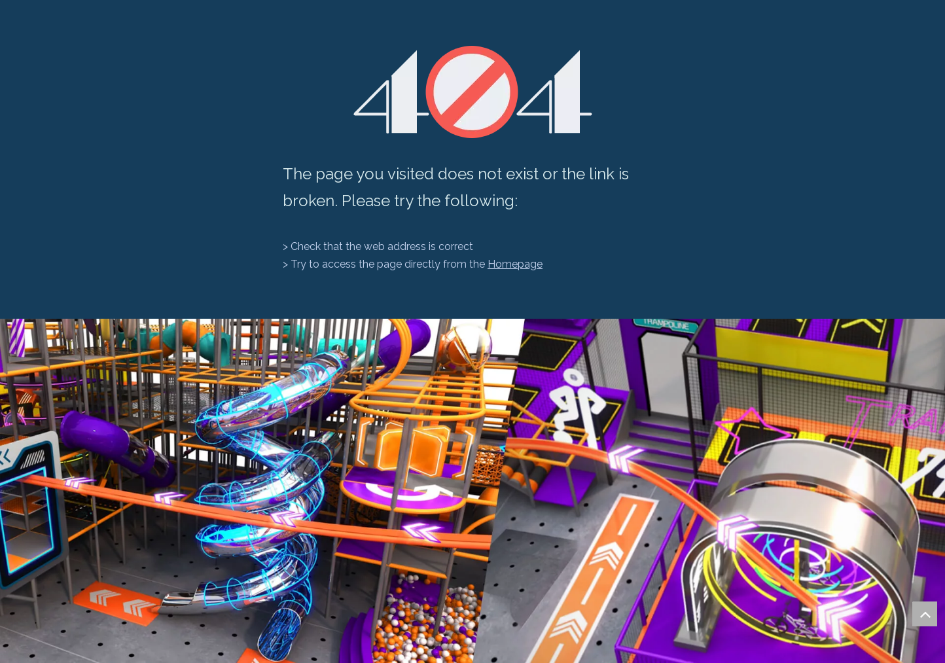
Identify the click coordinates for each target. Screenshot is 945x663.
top (924, 613)
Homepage (515, 264)
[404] (472, 92)
